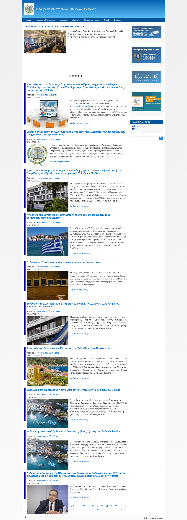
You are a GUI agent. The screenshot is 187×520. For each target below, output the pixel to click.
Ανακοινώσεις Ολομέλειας (47, 95)
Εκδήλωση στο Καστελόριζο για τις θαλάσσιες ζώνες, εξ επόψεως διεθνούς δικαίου (73, 389)
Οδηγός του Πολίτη (91, 20)
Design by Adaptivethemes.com (154, 518)
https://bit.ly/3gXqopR (80, 106)
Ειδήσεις (75, 20)
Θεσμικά (63, 20)
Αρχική (28, 20)
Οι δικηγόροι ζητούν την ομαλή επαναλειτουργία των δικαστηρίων (64, 262)
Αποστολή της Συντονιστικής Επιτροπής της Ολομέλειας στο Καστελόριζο (69, 348)
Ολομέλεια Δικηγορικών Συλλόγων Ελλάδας (66, 9)
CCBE (106, 20)
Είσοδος (117, 20)
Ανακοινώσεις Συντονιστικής (48, 139)
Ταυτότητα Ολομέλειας (45, 20)
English (136, 126)
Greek (135, 129)
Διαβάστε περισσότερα (80, 123)
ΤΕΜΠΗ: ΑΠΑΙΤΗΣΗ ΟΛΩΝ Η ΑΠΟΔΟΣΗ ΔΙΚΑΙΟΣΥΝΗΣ (55, 26)
